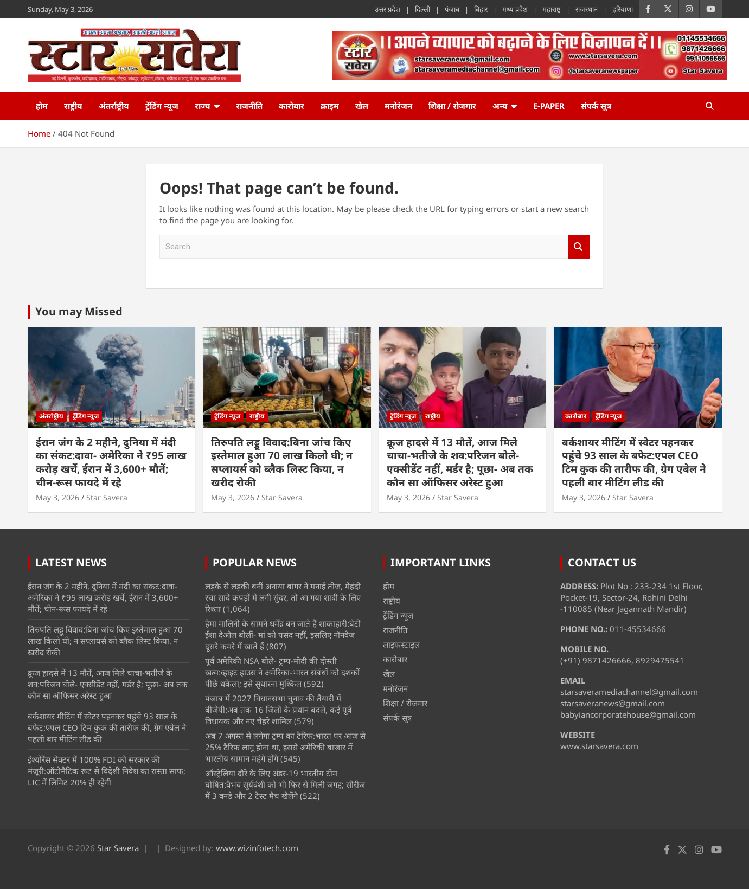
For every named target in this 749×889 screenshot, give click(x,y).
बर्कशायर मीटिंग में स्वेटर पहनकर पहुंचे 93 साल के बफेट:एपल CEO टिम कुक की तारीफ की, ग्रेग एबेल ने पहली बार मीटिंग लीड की (634, 462)
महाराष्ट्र (551, 9)
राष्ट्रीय (73, 105)
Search (579, 247)
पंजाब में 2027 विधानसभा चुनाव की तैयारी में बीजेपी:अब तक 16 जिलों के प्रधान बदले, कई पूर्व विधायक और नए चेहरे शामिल (278, 709)
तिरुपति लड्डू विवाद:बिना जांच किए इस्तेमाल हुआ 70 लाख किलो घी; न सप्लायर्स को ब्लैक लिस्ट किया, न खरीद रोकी (282, 462)
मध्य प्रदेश (515, 9)
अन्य (500, 105)
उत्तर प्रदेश (387, 9)
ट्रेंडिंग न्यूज (161, 105)
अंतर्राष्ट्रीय (114, 105)
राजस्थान (586, 9)
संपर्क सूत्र (596, 105)
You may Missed (79, 311)
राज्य (202, 105)
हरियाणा (622, 9)
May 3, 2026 (57, 497)
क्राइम (330, 105)
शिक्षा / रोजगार (452, 105)
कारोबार (291, 105)
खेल (361, 105)
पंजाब (452, 9)
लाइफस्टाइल (401, 644)
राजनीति (249, 105)
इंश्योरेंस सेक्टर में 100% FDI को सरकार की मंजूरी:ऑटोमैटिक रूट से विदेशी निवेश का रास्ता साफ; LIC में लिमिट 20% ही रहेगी (106, 771)
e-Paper (549, 105)
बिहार (481, 9)
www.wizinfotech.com (257, 847)
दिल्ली (422, 9)
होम (42, 105)
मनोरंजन (398, 105)
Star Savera (106, 497)
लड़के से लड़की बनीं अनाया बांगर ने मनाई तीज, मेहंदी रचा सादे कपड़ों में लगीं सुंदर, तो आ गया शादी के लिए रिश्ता (283, 597)
